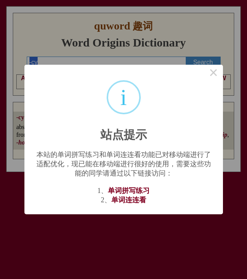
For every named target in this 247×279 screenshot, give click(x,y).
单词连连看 (128, 200)
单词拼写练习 (129, 191)
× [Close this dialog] (213, 74)
